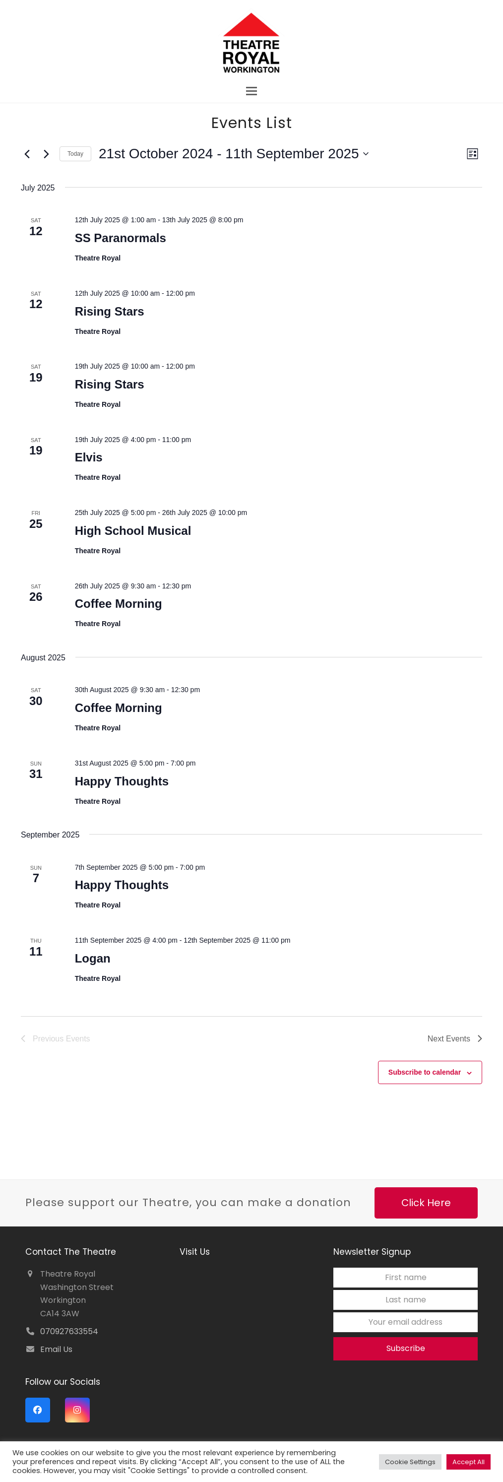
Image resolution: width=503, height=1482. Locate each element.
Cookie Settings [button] (410, 1462)
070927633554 (69, 1331)
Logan (93, 958)
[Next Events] (46, 154)
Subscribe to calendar (424, 1072)
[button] (251, 91)
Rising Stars (109, 311)
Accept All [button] (468, 1462)
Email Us (56, 1349)
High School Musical (133, 530)
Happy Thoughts (122, 781)
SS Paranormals (120, 238)
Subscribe (405, 1348)
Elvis (89, 457)
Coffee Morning (118, 603)
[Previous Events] (27, 154)
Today (75, 153)
